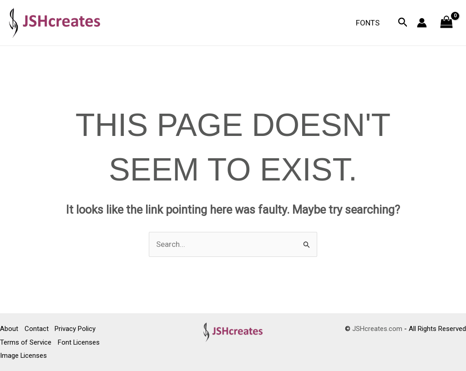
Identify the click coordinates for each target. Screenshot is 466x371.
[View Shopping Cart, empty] (446, 23)
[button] (403, 22)
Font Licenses (79, 342)
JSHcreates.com (377, 329)
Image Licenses (23, 355)
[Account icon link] (422, 23)
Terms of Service (25, 342)
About (9, 329)
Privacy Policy (76, 329)
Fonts (369, 22)
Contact (37, 329)
